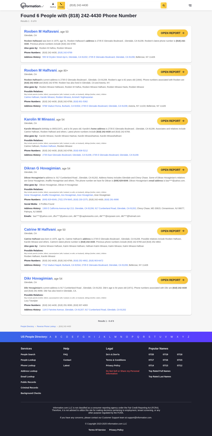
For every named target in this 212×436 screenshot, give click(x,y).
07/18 (179, 354)
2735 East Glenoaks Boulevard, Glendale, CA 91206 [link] (66, 155)
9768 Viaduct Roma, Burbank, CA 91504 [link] (61, 106)
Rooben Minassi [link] (63, 97)
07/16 (165, 360)
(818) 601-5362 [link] (80, 101)
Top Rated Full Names (159, 371)
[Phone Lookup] (42, 365)
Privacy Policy (113, 365)
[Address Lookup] (42, 371)
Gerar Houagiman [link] (32, 195)
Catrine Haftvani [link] (31, 97)
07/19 (165, 354)
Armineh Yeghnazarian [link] (82, 97)
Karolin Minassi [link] (47, 97)
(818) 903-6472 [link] (96, 261)
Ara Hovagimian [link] (68, 195)
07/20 (151, 354)
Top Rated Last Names (160, 376)
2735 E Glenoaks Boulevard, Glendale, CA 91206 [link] (112, 57)
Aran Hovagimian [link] (85, 195)
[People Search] (53, 5)
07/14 (151, 365)
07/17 (151, 360)
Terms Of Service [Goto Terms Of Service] (97, 430)
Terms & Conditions (116, 360)
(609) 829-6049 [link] (49, 199)
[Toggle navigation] (190, 6)
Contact (67, 360)
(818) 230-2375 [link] (80, 199)
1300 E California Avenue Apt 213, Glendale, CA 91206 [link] (68, 208)
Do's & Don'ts (113, 354)
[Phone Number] (113, 5)
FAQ (65, 354)
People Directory (27, 327)
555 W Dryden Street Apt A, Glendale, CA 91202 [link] (64, 57)
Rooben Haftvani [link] (48, 146)
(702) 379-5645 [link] (65, 199)
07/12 (179, 365)
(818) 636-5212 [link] (80, 150)
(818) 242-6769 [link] (65, 52)
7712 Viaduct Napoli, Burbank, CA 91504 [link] (61, 265)
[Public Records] (42, 382)
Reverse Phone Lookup (46, 327)
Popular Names (158, 348)
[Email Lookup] (42, 376)
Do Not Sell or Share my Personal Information (122, 372)
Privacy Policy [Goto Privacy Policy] (116, 430)
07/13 (165, 365)
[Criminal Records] (42, 387)
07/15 (179, 360)
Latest (66, 365)
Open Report (170, 33)
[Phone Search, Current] (61, 5)
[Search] (164, 5)
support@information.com (139, 417)
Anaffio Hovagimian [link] (51, 195)
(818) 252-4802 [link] (80, 261)
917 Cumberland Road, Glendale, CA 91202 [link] (115, 208)
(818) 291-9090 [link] (111, 199)
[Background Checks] (42, 393)
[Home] (32, 6)
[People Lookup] (42, 360)
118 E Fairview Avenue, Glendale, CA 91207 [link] (63, 309)
